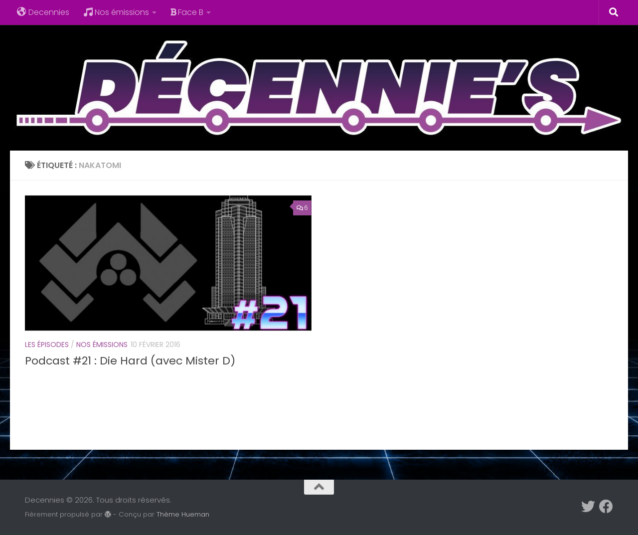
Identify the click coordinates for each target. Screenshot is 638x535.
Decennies (43, 12)
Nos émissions (116, 12)
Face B (186, 12)
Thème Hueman (183, 514)
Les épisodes (47, 345)
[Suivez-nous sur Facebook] (606, 507)
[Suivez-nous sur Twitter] (588, 507)
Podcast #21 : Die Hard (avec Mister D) (130, 360)
